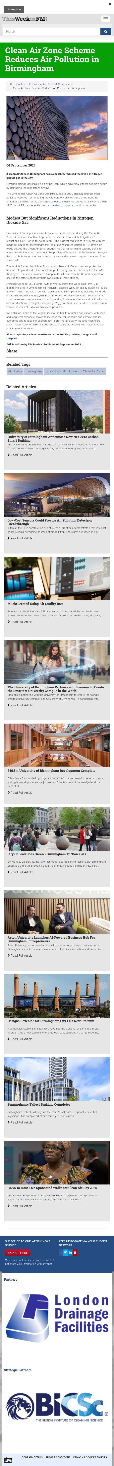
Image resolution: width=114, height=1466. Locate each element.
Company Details (32, 1457)
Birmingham (34, 371)
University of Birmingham (62, 371)
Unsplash (12, 338)
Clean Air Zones (94, 371)
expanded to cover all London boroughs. (72, 205)
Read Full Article (20, 455)
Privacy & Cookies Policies (90, 1457)
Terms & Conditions (58, 1457)
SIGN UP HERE (18, 1253)
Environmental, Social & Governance (51, 84)
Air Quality (15, 371)
